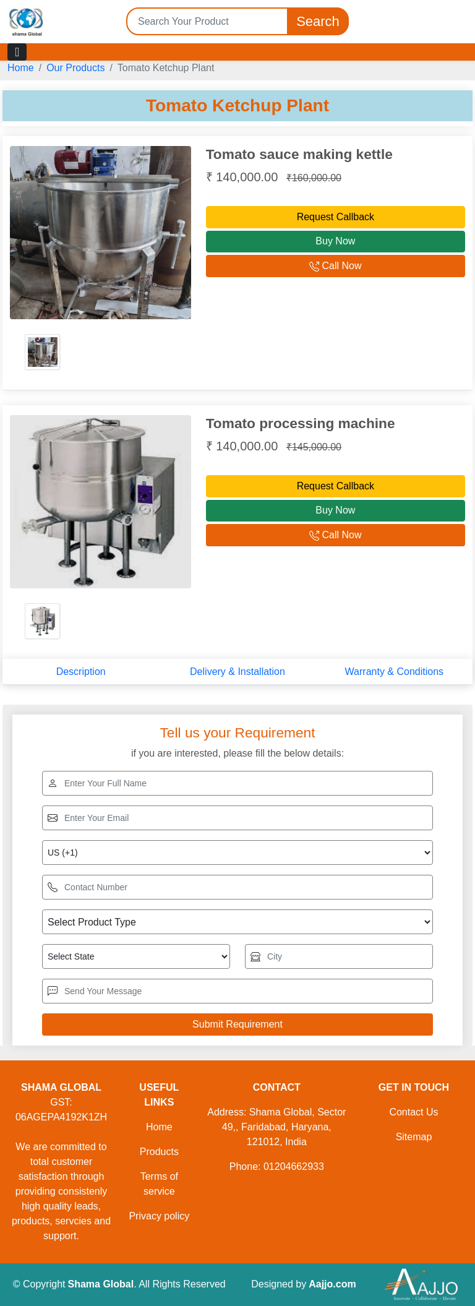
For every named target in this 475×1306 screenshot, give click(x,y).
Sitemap (414, 1137)
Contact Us (413, 1112)
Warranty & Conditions (394, 671)
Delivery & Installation (237, 671)
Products (159, 1151)
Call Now (335, 265)
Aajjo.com (332, 1284)
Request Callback (335, 217)
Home (20, 67)
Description (81, 671)
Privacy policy (159, 1216)
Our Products (75, 67)
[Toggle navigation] (17, 52)
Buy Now (335, 241)
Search (318, 21)
